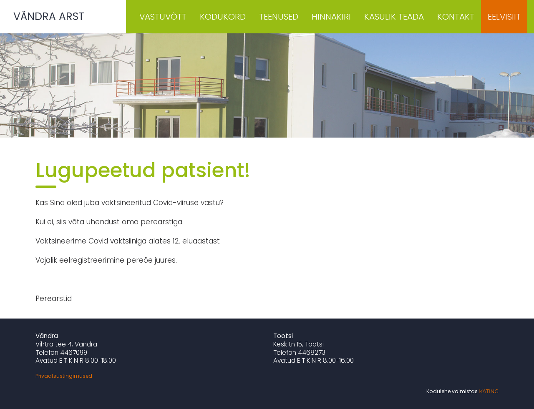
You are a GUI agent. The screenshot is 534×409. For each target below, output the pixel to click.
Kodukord (223, 17)
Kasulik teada (394, 17)
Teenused (278, 17)
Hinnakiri (331, 17)
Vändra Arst (48, 16)
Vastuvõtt (162, 17)
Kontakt (455, 17)
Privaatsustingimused (63, 375)
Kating (489, 391)
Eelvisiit (504, 17)
